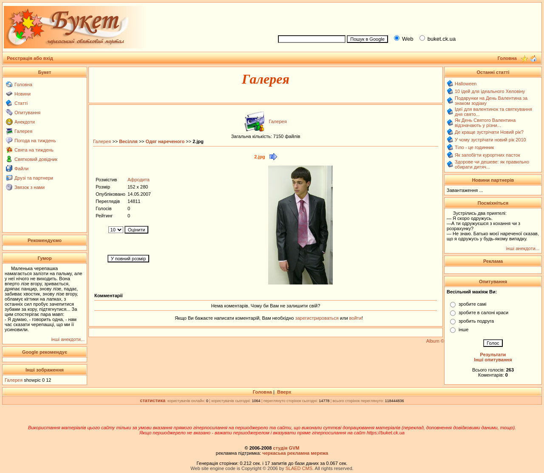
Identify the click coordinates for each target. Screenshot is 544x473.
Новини (22, 93)
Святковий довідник (35, 159)
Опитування (27, 112)
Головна (23, 84)
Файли (21, 168)
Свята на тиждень (34, 149)
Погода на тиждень (35, 140)
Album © (435, 340)
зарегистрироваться (317, 318)
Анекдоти (24, 121)
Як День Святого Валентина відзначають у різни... (485, 123)
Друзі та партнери (33, 177)
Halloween (465, 83)
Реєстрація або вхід (30, 58)
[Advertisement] (406, 17)
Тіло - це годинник (474, 147)
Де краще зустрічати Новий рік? (489, 132)
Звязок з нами (29, 187)
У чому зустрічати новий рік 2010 (490, 139)
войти (355, 318)
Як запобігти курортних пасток (487, 155)
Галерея (23, 131)
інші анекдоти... (68, 339)
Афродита (139, 179)
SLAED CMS (298, 468)
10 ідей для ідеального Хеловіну (490, 91)
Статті (21, 103)
